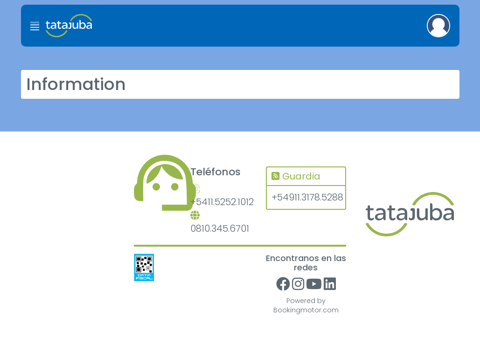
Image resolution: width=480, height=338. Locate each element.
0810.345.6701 (219, 223)
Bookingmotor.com (306, 310)
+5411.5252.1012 (221, 196)
